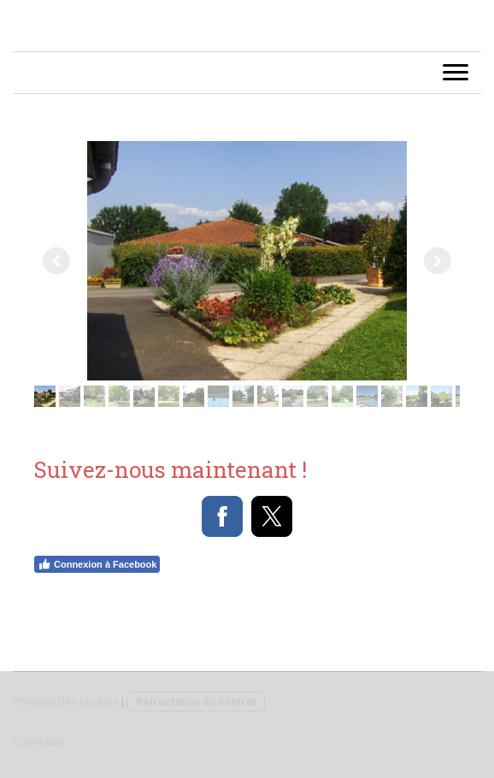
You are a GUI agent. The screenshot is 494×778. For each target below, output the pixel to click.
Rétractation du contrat (196, 701)
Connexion (39, 741)
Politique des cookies (66, 701)
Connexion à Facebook (97, 564)
